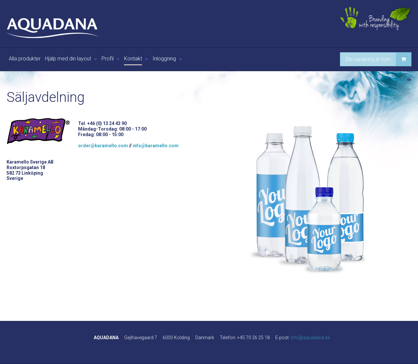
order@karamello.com (103, 145)
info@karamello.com (156, 145)
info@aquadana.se (310, 337)
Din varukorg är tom (378, 59)
